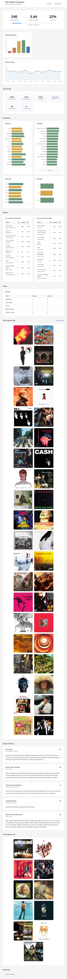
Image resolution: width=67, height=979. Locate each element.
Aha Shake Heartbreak (40, 253)
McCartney (9, 749)
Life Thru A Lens (41, 269)
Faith (7, 261)
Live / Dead (40, 264)
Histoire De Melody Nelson (14, 785)
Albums (49, 4)
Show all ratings (10, 974)
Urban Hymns (41, 225)
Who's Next (40, 259)
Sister (38, 247)
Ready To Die (9, 273)
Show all (49, 170)
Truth (38, 242)
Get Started (57, 4)
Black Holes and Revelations (14, 814)
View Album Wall (60, 320)
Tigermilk (8, 256)
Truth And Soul (10, 241)
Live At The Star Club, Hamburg (41, 231)
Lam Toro (8, 231)
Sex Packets (9, 225)
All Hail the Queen (11, 236)
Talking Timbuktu (11, 801)
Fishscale (8, 246)
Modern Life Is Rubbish (13, 767)
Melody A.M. (9, 251)
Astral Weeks (40, 237)
